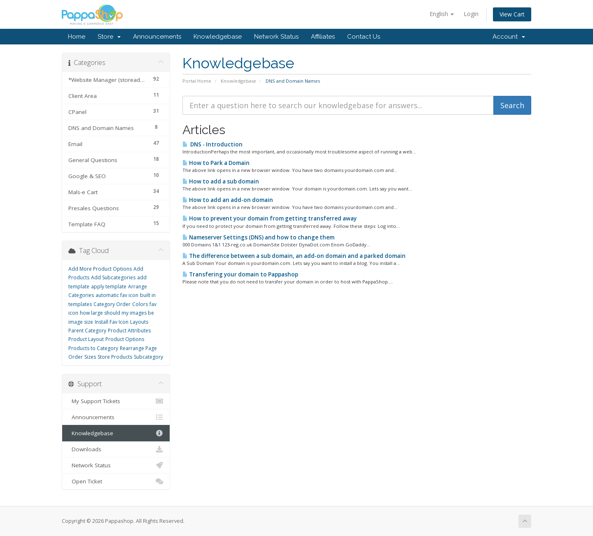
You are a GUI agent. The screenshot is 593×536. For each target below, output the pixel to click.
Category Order (112, 304)
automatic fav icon (117, 295)
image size (80, 321)
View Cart (512, 14)
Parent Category (87, 330)
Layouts (139, 321)
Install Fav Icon (111, 321)
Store (109, 36)
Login (471, 14)
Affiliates (323, 36)
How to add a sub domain (220, 181)
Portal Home (196, 81)
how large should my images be (117, 312)
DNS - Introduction (212, 144)
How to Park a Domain (216, 163)
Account (509, 36)
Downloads (115, 449)
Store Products (115, 356)
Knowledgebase (218, 36)
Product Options (124, 339)
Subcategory (148, 356)
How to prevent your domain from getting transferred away (269, 218)
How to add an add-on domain (227, 200)
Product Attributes (129, 330)
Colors (140, 304)
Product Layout (86, 339)
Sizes (90, 356)
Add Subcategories (113, 277)
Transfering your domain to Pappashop (240, 274)
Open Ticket (115, 481)
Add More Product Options (100, 268)
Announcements (157, 36)
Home (76, 36)
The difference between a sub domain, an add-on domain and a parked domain (294, 256)
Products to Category (93, 348)
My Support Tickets (115, 401)
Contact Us (363, 36)
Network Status (276, 36)
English (442, 14)
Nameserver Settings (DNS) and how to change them (258, 237)
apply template (108, 286)
